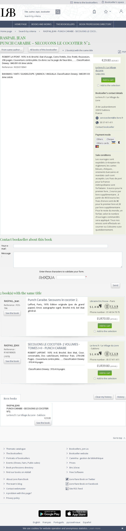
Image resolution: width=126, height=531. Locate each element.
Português (59, 525)
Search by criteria (33, 16)
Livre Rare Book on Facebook (81, 486)
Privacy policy (11, 501)
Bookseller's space (113, 2)
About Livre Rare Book (17, 482)
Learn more (94, 528)
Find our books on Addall (16, 475)
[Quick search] (41, 11)
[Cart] (94, 11)
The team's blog (12, 486)
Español (87, 525)
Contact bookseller (104, 126)
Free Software (76, 475)
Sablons (100, 74)
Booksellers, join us (77, 451)
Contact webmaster (14, 491)
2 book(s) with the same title (77, 50)
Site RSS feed (74, 491)
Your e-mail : (5, 247)
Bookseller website (76, 456)
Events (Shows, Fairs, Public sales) (21, 465)
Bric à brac (74, 470)
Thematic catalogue (14, 451)
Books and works (42, 24)
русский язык (73, 525)
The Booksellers (65, 24)
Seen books (10, 401)
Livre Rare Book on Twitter (80, 482)
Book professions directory (95, 24)
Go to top (119, 441)
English (36, 525)
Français (47, 525)
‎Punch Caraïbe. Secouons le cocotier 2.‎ (53, 303)
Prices (72, 465)
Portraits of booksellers (18, 461)
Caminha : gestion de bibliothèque (86, 461)
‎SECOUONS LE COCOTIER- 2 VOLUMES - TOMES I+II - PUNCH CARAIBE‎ (54, 349)
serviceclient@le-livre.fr (111, 117)
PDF (122, 51)
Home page (21, 24)
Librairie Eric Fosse (99, 304)
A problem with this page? (17, 496)
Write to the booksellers (84, 2)
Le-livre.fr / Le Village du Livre (104, 348)
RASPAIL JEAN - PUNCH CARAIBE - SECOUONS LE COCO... (70, 31)
